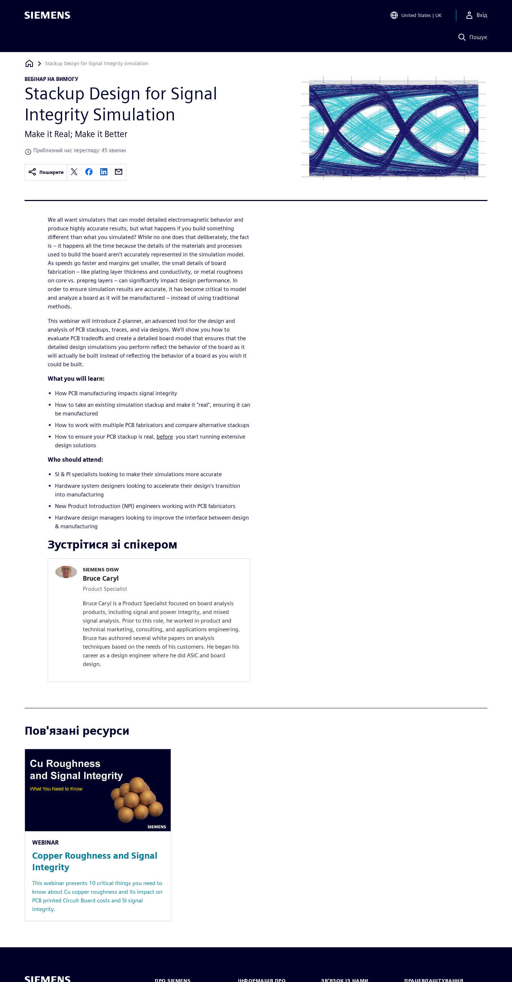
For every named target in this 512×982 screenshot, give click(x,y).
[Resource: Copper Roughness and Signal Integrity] (98, 835)
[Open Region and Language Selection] (415, 16)
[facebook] (89, 172)
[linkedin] (104, 172)
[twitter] (74, 172)
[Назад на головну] (29, 63)
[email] (118, 172)
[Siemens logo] (47, 16)
